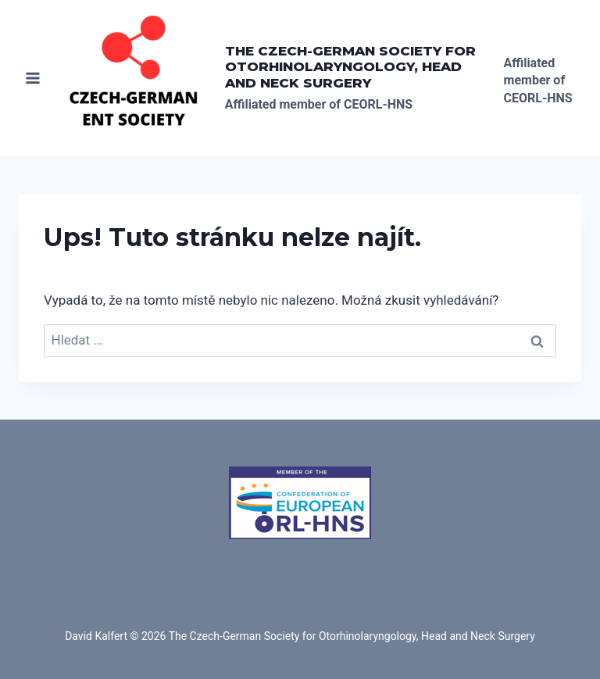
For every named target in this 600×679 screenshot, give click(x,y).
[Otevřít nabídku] (33, 78)
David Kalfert (96, 636)
